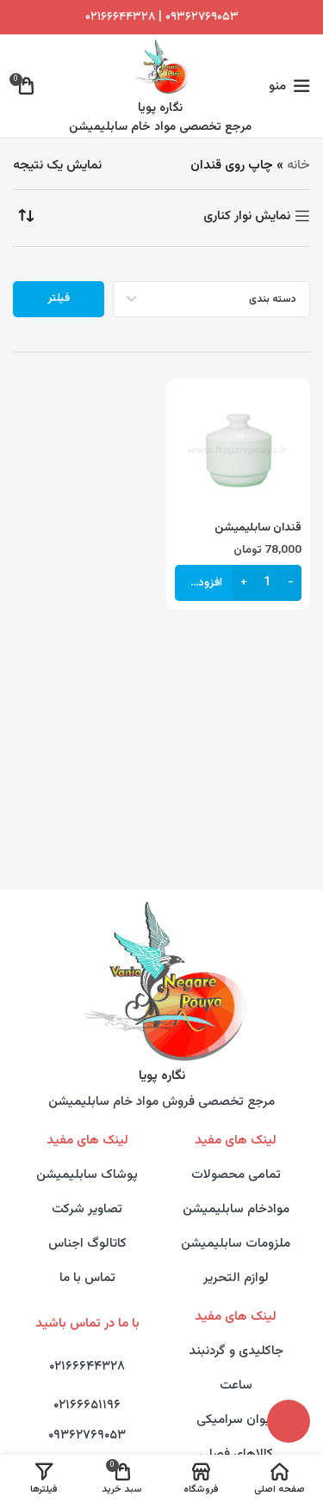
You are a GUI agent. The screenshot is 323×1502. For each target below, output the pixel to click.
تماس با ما (87, 1278)
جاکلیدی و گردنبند (236, 1351)
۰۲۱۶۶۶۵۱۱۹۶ (87, 1405)
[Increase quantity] (243, 583)
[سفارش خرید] (26, 216)
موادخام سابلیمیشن (236, 1209)
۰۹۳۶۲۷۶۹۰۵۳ (87, 1435)
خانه (298, 165)
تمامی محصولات (236, 1175)
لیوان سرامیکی (235, 1420)
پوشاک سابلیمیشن (87, 1175)
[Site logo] (161, 67)
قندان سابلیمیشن (257, 527)
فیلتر (58, 298)
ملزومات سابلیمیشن (235, 1244)
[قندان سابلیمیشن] (238, 450)
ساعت (236, 1385)
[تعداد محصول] (267, 583)
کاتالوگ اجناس (87, 1244)
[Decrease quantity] (290, 583)
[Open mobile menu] (289, 86)
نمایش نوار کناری (246, 216)
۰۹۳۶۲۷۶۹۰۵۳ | (197, 17)
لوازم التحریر (236, 1278)
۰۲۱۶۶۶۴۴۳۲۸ (120, 17)
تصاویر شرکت (87, 1209)
